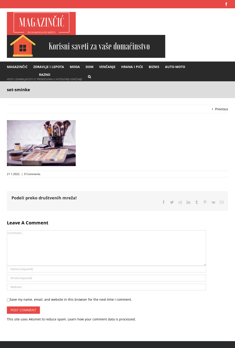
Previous (221, 109)
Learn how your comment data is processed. (102, 319)
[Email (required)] (106, 278)
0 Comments (32, 174)
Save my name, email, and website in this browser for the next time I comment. (71, 299)
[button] (89, 76)
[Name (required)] (106, 269)
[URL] (106, 287)
